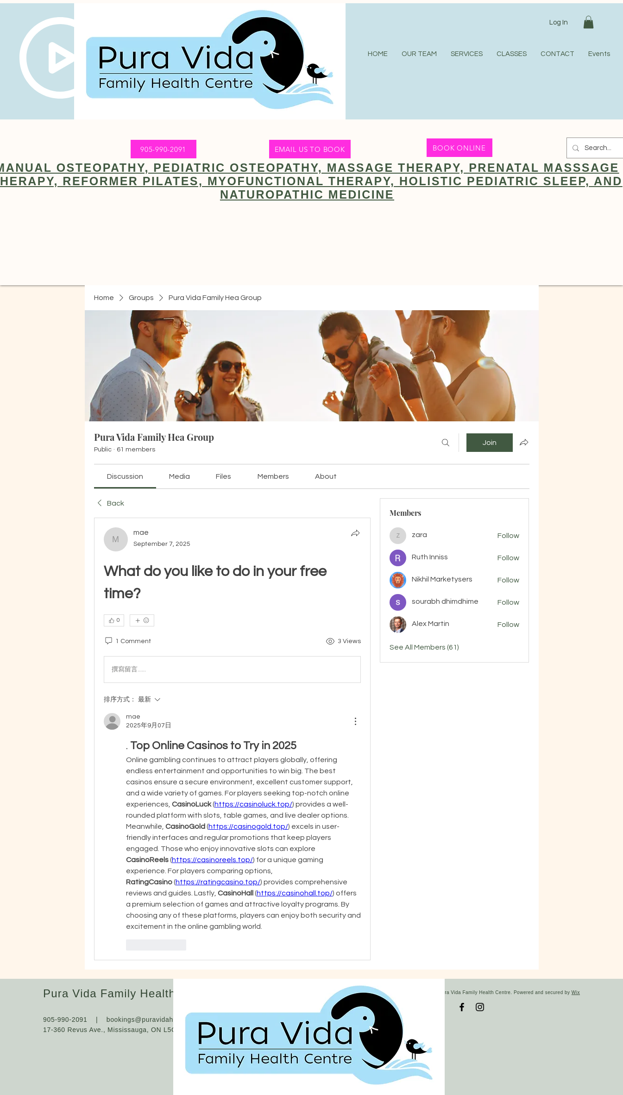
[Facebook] (461, 1007)
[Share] (355, 532)
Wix (576, 992)
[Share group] (523, 442)
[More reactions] (142, 620)
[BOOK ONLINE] (459, 147)
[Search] (445, 442)
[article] (232, 739)
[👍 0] (114, 620)
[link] (125, 476)
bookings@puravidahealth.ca (153, 1019)
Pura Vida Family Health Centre (129, 993)
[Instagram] (479, 1007)
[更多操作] (355, 721)
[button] (588, 22)
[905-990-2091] (163, 149)
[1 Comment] (127, 641)
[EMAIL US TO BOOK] (310, 149)
